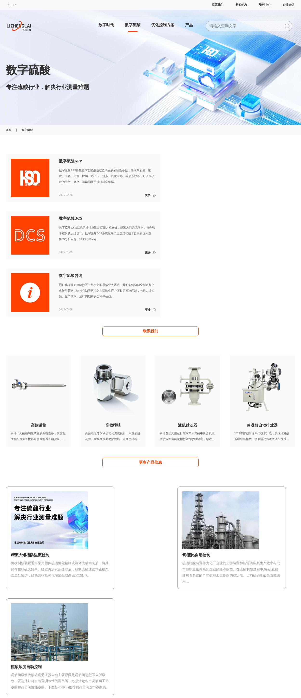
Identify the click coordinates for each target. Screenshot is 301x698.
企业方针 (12, 650)
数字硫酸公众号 (244, 650)
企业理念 (12, 645)
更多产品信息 (150, 405)
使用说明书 (241, 645)
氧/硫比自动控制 (128, 650)
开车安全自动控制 (129, 639)
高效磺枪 (165, 639)
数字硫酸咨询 (89, 650)
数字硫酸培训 (205, 639)
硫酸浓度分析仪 (169, 668)
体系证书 (12, 662)
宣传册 (238, 639)
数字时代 (104, 23)
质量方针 (12, 656)
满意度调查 (203, 645)
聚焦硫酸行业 (51, 645)
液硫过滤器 (166, 650)
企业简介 (12, 639)
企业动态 (276, 639)
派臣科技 (31, 685)
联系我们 (218, 4)
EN (14, 4)
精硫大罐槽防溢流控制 (132, 656)
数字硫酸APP (88, 639)
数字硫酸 (131, 23)
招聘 (9, 668)
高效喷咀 (165, 645)
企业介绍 (289, 4)
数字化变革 (50, 639)
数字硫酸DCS (89, 645)
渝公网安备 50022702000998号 (122, 680)
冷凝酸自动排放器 (171, 656)
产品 (190, 23)
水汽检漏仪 (166, 662)
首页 (9, 130)
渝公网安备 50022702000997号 (163, 680)
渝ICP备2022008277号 (87, 680)
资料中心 (265, 4)
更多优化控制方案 (150, 546)
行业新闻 (276, 645)
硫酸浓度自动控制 (129, 645)
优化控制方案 (163, 23)
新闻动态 (242, 4)
